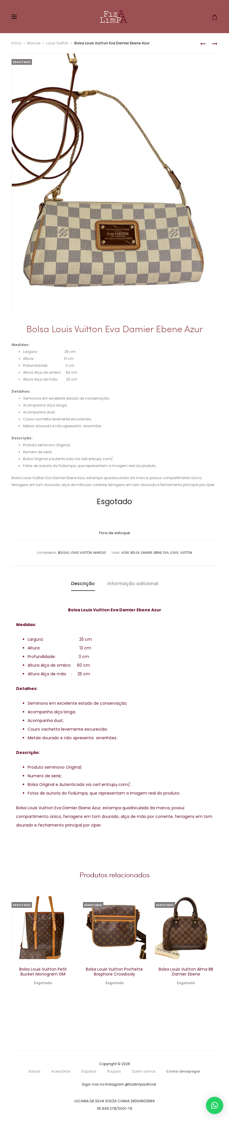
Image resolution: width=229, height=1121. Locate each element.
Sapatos (88, 1071)
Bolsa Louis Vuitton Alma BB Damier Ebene (186, 971)
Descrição (83, 583)
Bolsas (63, 553)
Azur (125, 553)
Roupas (114, 1071)
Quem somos (144, 1071)
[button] (214, 1105)
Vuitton (186, 553)
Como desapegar (183, 1071)
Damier (146, 553)
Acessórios (61, 1071)
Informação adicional (132, 583)
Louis (174, 553)
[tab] (83, 583)
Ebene (158, 553)
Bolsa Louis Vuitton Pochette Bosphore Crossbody (114, 971)
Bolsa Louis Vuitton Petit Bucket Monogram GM (43, 971)
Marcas (34, 43)
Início (16, 43)
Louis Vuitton (57, 43)
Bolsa (135, 553)
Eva (166, 553)
